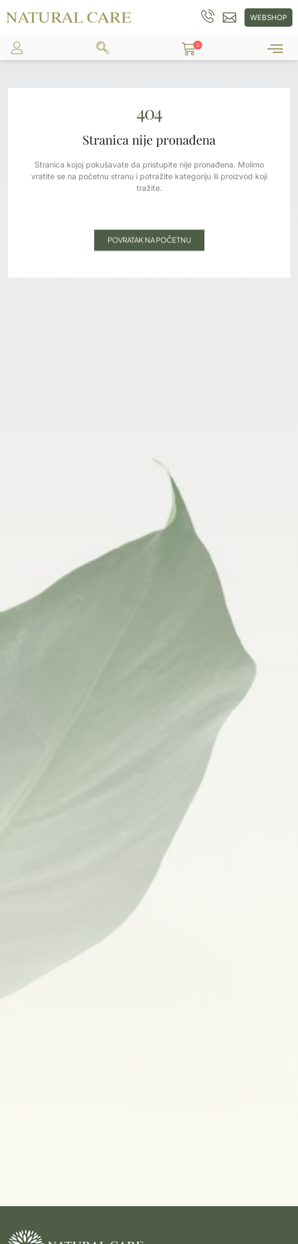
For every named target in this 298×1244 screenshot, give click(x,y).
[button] (189, 49)
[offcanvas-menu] (275, 49)
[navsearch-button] (102, 49)
